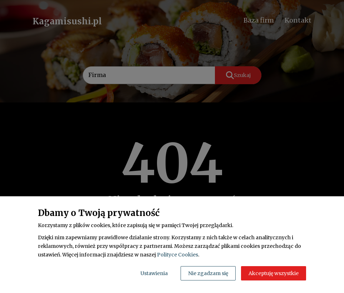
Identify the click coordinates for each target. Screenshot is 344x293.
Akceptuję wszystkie (274, 273)
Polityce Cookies (177, 254)
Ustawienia (154, 273)
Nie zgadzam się (208, 273)
